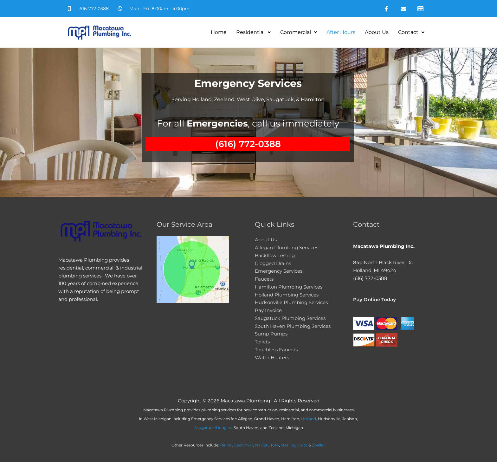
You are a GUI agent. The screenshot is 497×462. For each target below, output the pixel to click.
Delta (302, 445)
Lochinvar (243, 445)
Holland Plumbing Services (287, 295)
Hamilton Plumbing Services (288, 287)
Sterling (288, 445)
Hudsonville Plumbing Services (291, 302)
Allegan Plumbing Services (286, 247)
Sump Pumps (271, 334)
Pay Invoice (268, 310)
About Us (377, 32)
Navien (261, 445)
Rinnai (226, 445)
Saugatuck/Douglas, (213, 427)
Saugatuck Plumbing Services (290, 318)
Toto (274, 445)
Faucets (264, 279)
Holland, (309, 418)
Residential (253, 32)
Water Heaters (272, 358)
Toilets (262, 342)
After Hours (340, 32)
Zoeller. (319, 445)
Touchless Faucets (276, 350)
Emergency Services (278, 271)
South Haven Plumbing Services (293, 326)
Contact (411, 32)
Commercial (298, 32)
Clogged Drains (273, 263)
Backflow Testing (275, 255)
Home (219, 32)
